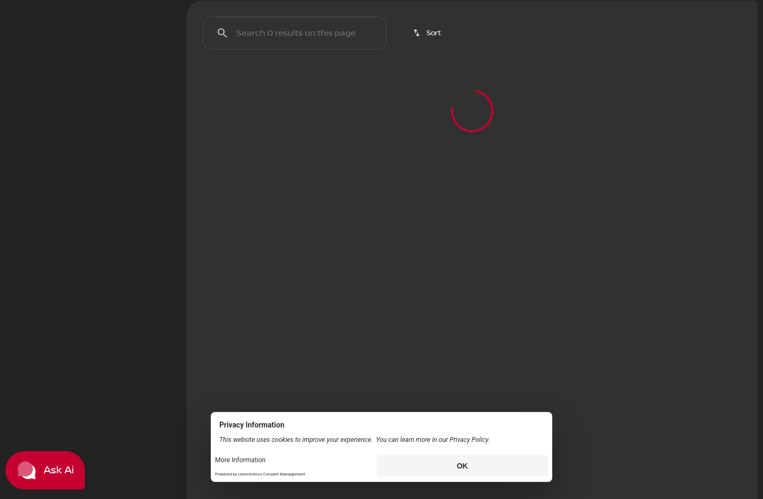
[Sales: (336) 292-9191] (604, 8)
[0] (34, 276)
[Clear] (138, 348)
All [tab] (91, 79)
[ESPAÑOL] (80, 8)
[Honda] (29, 153)
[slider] (25, 221)
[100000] (140, 276)
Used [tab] (146, 79)
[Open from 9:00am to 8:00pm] (701, 8)
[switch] (72, 106)
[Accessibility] (29, 8)
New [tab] (35, 79)
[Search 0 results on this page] (295, 90)
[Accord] (71, 153)
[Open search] (633, 35)
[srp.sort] (428, 90)
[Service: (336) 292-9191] (533, 8)
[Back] (147, 131)
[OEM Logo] (26, 35)
